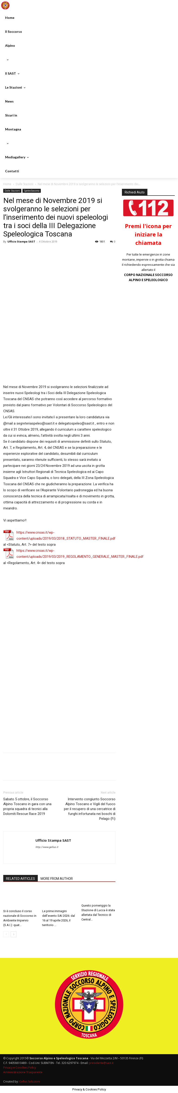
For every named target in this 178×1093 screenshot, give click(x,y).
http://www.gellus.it (46, 847)
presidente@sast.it (101, 1063)
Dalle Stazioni (24, 184)
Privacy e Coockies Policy (19, 1068)
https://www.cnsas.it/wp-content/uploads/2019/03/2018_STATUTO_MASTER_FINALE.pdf (65, 535)
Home (7, 184)
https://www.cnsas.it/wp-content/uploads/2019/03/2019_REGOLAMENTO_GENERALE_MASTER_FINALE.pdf (79, 553)
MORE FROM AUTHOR (57, 878)
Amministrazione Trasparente (22, 1072)
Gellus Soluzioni (29, 1081)
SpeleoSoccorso (31, 190)
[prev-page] (6, 934)
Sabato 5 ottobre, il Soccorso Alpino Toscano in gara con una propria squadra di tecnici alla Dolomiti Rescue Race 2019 (27, 806)
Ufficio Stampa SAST (21, 241)
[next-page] (13, 934)
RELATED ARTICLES (20, 878)
